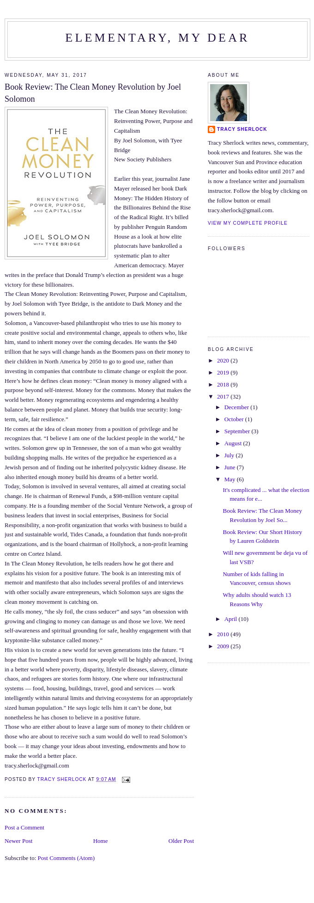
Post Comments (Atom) (66, 857)
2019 (223, 372)
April (231, 618)
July (230, 455)
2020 (223, 360)
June (230, 467)
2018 (223, 384)
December (237, 407)
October (234, 419)
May (230, 479)
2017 (223, 396)
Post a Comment (24, 827)
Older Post (181, 840)
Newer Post (18, 840)
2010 (223, 634)
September (238, 431)
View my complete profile (248, 223)
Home (100, 840)
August (233, 443)
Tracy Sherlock (242, 129)
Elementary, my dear (157, 37)
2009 (223, 646)
